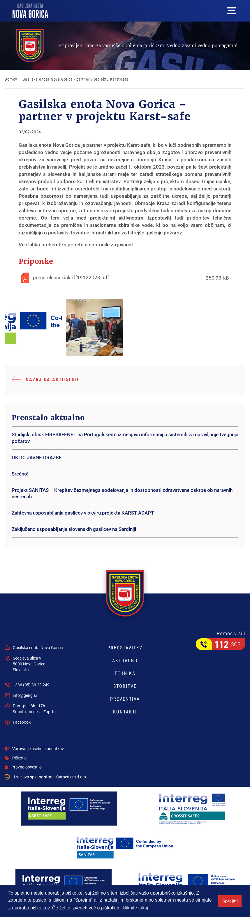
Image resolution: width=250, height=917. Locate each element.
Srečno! (20, 473)
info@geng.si (25, 695)
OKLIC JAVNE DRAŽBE (37, 457)
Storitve (124, 686)
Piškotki (16, 758)
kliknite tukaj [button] (135, 907)
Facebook (22, 722)
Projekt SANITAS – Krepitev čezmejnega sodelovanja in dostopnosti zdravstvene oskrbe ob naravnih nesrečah (122, 493)
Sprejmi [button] (230, 901)
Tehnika (125, 673)
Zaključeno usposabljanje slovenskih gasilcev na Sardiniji (74, 529)
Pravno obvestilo (23, 767)
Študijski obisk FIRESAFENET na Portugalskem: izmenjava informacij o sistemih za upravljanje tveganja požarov (125, 437)
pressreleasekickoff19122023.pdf (71, 277)
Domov (11, 79)
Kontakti (125, 712)
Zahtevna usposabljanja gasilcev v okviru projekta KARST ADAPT (83, 512)
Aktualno (125, 660)
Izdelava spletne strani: (46, 777)
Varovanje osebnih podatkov (34, 748)
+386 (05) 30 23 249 (31, 685)
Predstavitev (125, 648)
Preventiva (125, 699)
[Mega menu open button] (231, 11)
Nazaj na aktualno (52, 379)
